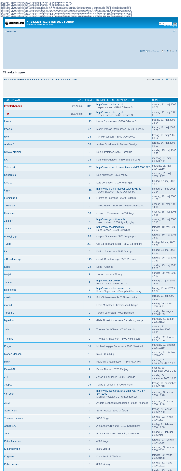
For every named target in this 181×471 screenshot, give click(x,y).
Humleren (9, 213)
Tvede (7, 243)
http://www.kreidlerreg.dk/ (110, 104)
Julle (6, 329)
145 (89, 259)
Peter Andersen (12, 441)
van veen (9, 393)
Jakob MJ (9, 205)
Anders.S (9, 144)
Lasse (7, 121)
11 (89, 354)
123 (89, 121)
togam (7, 190)
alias (6, 433)
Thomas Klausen (13, 418)
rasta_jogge (10, 236)
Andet (74, 79)
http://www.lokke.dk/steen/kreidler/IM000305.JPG (123, 167)
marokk (8, 305)
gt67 (6, 136)
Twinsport (9, 167)
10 (89, 213)
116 (89, 190)
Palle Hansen (11, 464)
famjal (7, 274)
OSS (143, 51)
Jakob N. (9, 220)
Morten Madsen (12, 354)
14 (89, 136)
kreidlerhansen (13, 106)
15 (89, 384)
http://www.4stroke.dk (108, 280)
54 (89, 297)
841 (89, 106)
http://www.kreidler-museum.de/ (113, 288)
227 (89, 243)
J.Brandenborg (12, 259)
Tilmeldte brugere (154, 51)
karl (6, 251)
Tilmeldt (157, 100)
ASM (7, 403)
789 (89, 113)
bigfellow (9, 320)
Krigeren (9, 456)
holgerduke (10, 175)
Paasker (8, 129)
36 (89, 144)
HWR (7, 361)
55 (89, 228)
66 (89, 236)
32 (89, 266)
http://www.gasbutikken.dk (110, 219)
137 (89, 167)
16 (89, 346)
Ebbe (7, 266)
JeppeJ (8, 384)
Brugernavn (12, 100)
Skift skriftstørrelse (175, 31)
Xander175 (10, 425)
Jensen (8, 228)
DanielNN (9, 369)
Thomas (8, 338)
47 (89, 129)
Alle (22, 79)
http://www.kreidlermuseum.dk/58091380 (118, 188)
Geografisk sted (123, 100)
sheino (8, 282)
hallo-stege (10, 289)
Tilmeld (166, 51)
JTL (6, 377)
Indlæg (89, 100)
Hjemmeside (103, 100)
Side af (160, 79)
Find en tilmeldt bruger (12, 79)
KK (5, 159)
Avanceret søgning (170, 26)
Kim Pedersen (12, 448)
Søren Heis (10, 410)
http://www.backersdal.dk (110, 227)
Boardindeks (11, 31)
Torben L (9, 312)
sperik (7, 297)
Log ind (174, 51)
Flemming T (10, 198)
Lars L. (8, 182)
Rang (80, 100)
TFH (6, 113)
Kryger (8, 346)
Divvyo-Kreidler (12, 152)
